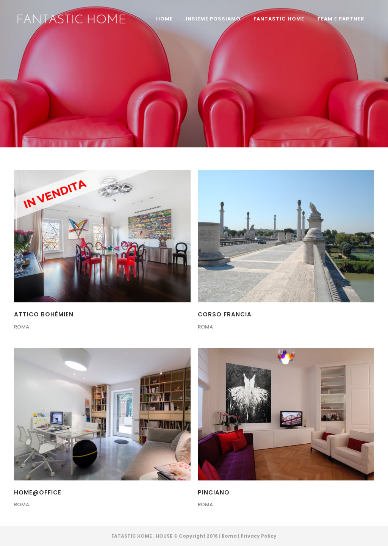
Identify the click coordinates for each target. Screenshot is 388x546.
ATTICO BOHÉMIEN (44, 314)
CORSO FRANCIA (225, 314)
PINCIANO (214, 492)
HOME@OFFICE (37, 492)
